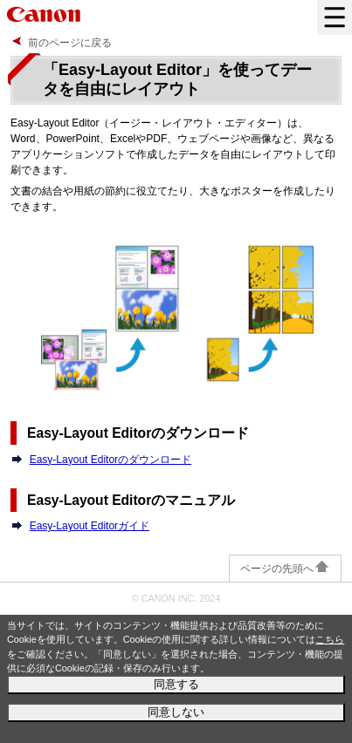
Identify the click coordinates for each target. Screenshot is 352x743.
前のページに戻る (70, 43)
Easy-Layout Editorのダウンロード (110, 459)
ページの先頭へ (285, 568)
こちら (329, 639)
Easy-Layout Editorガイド (89, 526)
